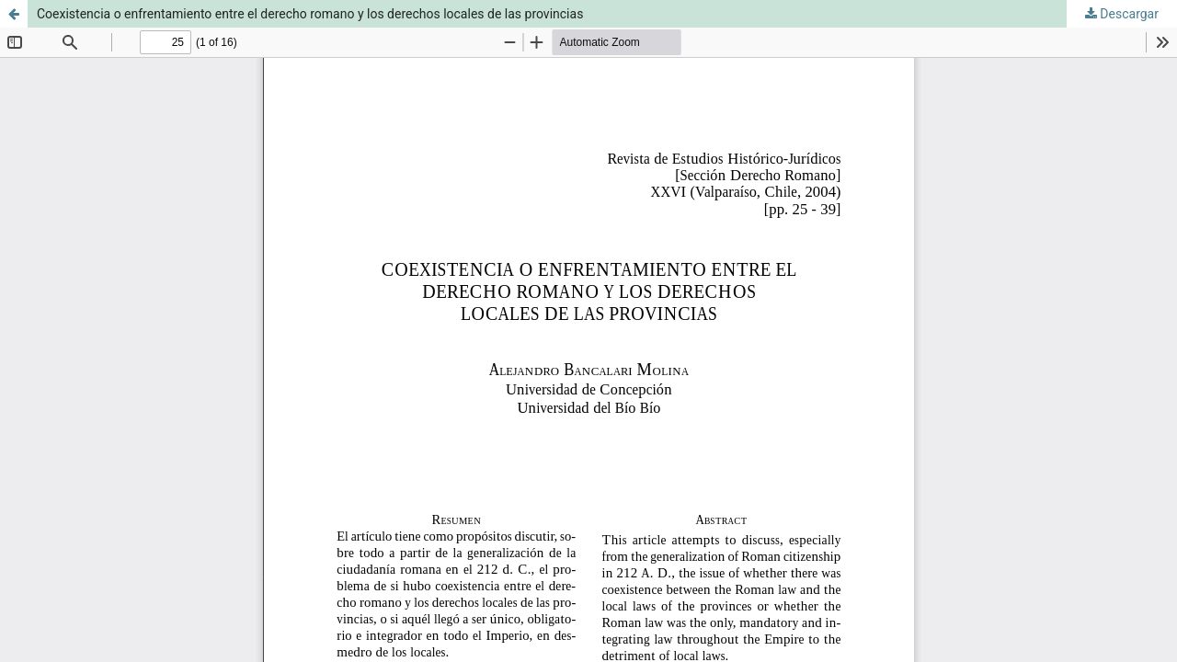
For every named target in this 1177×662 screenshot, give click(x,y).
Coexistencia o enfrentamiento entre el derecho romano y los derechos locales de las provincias (310, 13)
